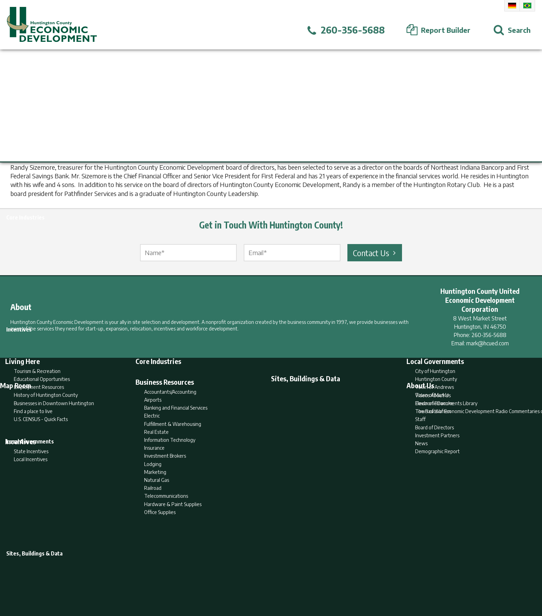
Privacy (301, 583)
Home (213, 583)
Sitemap (326, 583)
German (512, 5)
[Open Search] (512, 30)
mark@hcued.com (487, 343)
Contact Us (375, 253)
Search (236, 583)
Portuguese (527, 5)
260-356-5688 (488, 335)
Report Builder (268, 583)
